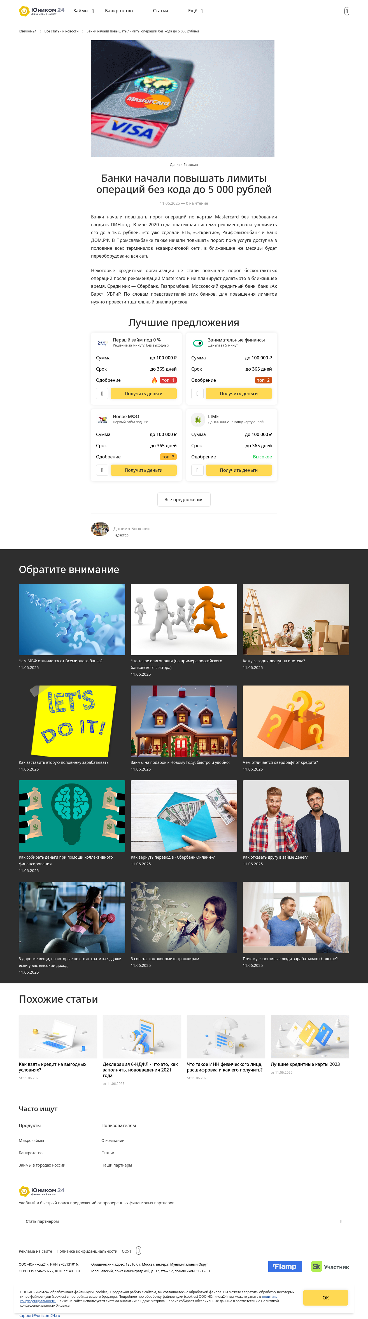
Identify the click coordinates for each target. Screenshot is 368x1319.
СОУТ (127, 1251)
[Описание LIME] (197, 470)
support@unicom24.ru (39, 1315)
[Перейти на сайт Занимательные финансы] (239, 393)
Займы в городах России (42, 1165)
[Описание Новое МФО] (102, 470)
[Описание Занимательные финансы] (197, 393)
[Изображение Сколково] (330, 1267)
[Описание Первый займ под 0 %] (102, 393)
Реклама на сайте (35, 1251)
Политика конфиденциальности (87, 1251)
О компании (113, 1140)
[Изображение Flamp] (285, 1267)
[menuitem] (83, 11)
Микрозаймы (31, 1140)
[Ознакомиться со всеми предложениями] (184, 500)
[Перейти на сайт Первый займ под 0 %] (144, 393)
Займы (80, 11)
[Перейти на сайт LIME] (239, 470)
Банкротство (119, 11)
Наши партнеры (116, 1165)
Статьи (160, 11)
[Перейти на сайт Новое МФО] (144, 470)
